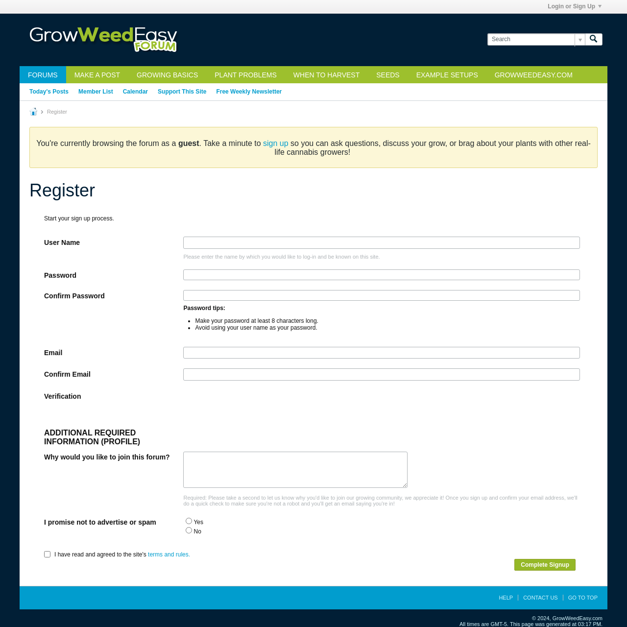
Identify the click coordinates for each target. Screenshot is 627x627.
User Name (62, 242)
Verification (62, 396)
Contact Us (540, 598)
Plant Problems (246, 75)
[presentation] (257, 409)
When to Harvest (326, 75)
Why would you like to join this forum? (107, 457)
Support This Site (182, 91)
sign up (276, 143)
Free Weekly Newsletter (249, 91)
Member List (95, 91)
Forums (43, 75)
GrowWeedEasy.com (534, 75)
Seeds (387, 75)
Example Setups (447, 75)
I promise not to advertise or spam (100, 522)
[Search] (536, 39)
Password (60, 275)
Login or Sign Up (575, 6)
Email (53, 353)
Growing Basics (167, 75)
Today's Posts (49, 91)
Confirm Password (74, 296)
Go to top (583, 598)
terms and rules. (169, 554)
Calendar (135, 91)
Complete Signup (545, 564)
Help (506, 598)
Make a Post (97, 75)
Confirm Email (67, 374)
